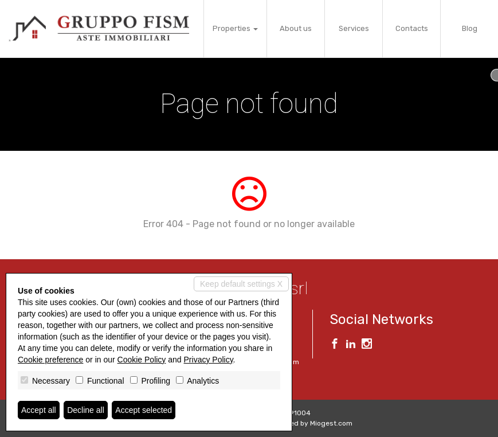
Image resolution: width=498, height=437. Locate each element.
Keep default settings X (241, 283)
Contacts (411, 28)
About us (296, 28)
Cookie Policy (141, 359)
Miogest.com (331, 423)
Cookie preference (50, 359)
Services (354, 28)
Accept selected (143, 410)
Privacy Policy (208, 359)
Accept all (38, 410)
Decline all (85, 410)
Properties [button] (235, 28)
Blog (469, 28)
